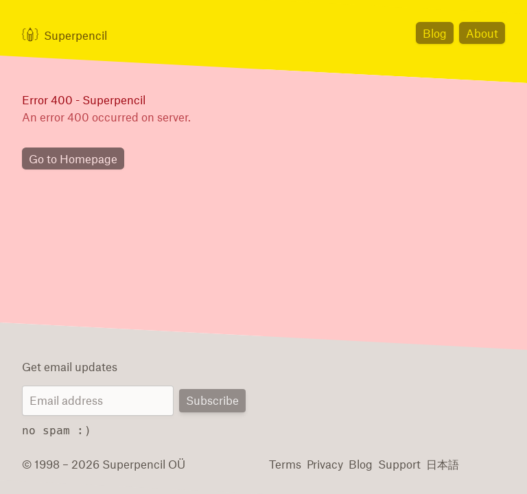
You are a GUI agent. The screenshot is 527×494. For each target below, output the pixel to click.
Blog (438, 32)
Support (392, 463)
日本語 (434, 463)
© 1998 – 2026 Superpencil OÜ (97, 463)
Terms (284, 463)
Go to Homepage (70, 159)
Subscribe (213, 401)
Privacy (323, 463)
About (483, 32)
